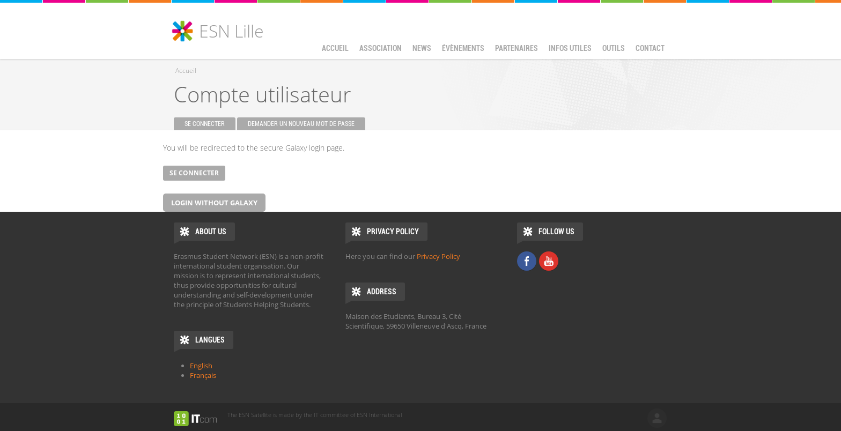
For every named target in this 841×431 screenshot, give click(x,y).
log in (657, 418)
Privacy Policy (438, 256)
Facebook (526, 261)
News (421, 48)
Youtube (548, 261)
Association (378, 50)
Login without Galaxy (214, 202)
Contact (650, 48)
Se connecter (210, 124)
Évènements (460, 50)
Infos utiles (567, 50)
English (201, 365)
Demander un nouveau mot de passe (301, 124)
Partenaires (516, 48)
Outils (611, 50)
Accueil (335, 48)
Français (203, 375)
